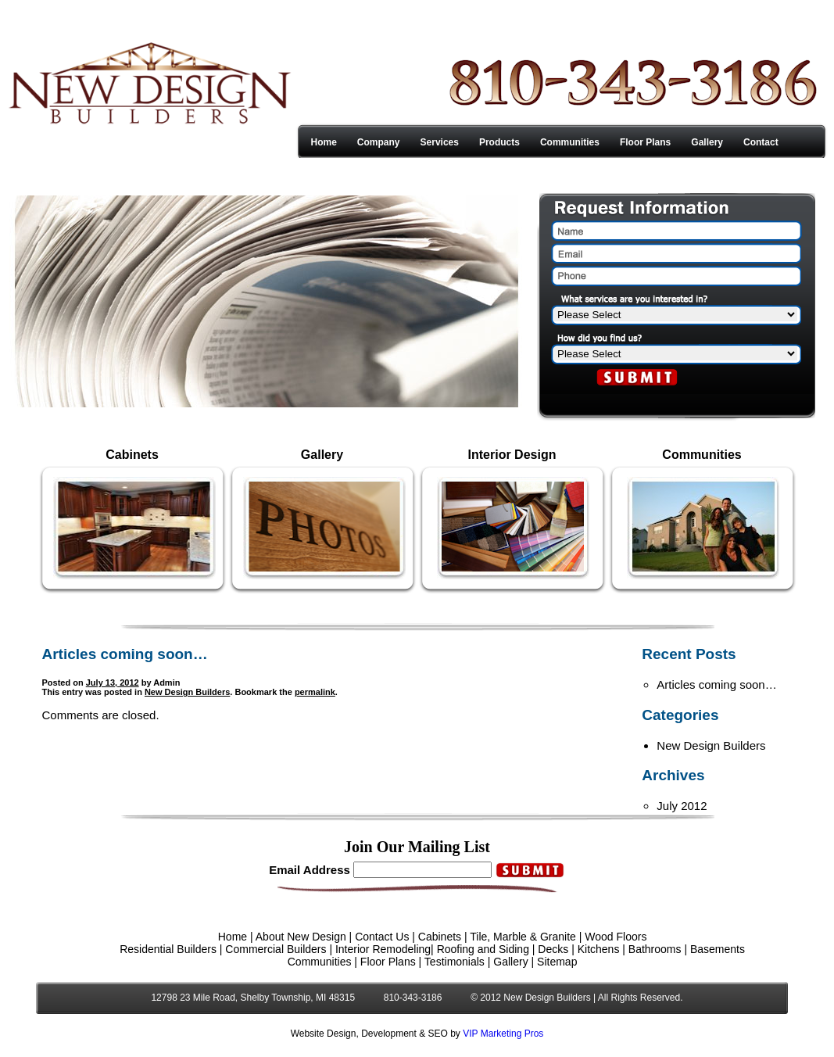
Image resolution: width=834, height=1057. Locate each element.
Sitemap (557, 961)
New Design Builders (187, 692)
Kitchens (599, 949)
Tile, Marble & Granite (523, 936)
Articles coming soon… (716, 684)
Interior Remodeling (383, 949)
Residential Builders (168, 949)
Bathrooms (655, 949)
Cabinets (439, 936)
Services (440, 142)
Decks (553, 949)
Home (324, 142)
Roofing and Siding (483, 949)
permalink (315, 692)
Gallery (707, 142)
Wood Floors (615, 936)
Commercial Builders (275, 949)
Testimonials (454, 961)
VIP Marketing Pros (503, 1033)
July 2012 (682, 805)
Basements (717, 949)
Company (378, 142)
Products (499, 142)
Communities (570, 142)
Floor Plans (645, 142)
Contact (761, 142)
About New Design (301, 936)
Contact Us (382, 936)
